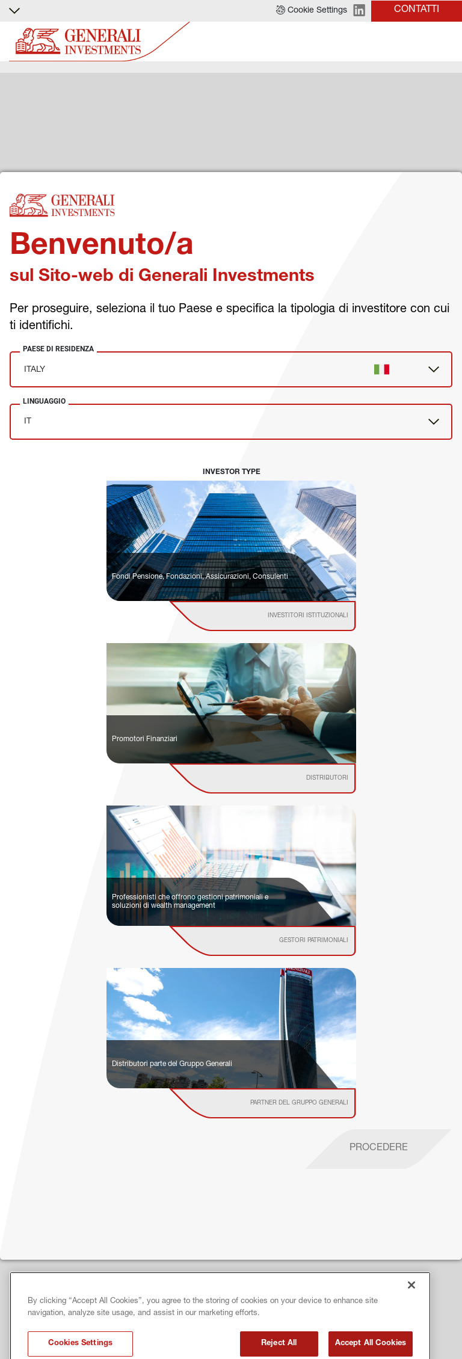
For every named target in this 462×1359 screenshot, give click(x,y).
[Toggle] (446, 42)
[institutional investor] (279, 616)
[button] (311, 11)
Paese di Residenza (58, 349)
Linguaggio (44, 401)
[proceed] (379, 1149)
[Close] (411, 1316)
